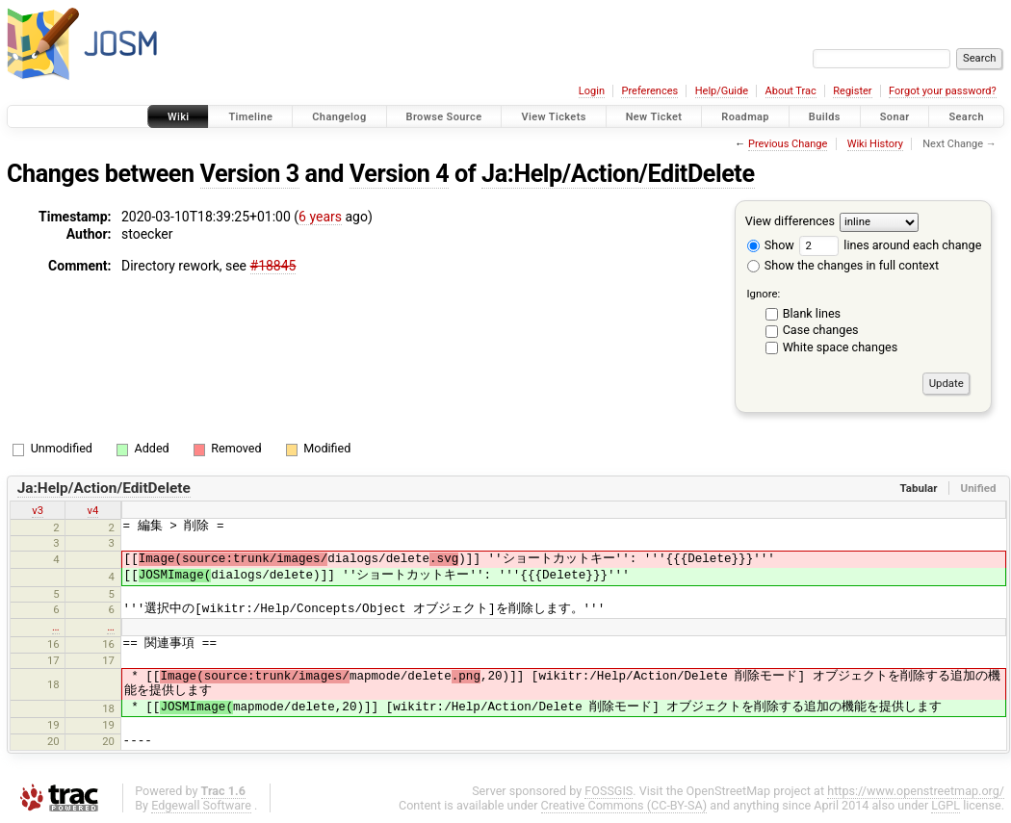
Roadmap (745, 117)
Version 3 (249, 174)
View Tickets (553, 117)
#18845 (273, 265)
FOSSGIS (608, 791)
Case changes (821, 329)
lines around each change (890, 245)
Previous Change (787, 144)
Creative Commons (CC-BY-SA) (624, 805)
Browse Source (444, 117)
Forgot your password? (943, 91)
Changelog (339, 117)
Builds (825, 117)
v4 (93, 510)
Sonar (895, 117)
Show (770, 245)
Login (592, 91)
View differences (790, 221)
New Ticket (654, 117)
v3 (37, 510)
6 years (320, 216)
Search (966, 117)
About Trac (791, 91)
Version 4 (399, 174)
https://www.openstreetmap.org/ (915, 791)
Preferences (649, 91)
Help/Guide (721, 91)
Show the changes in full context (843, 265)
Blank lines (812, 313)
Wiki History (875, 144)
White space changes (840, 347)
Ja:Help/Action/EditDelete (617, 174)
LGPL (945, 805)
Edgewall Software (201, 805)
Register (852, 91)
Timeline (250, 117)
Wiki (179, 117)
